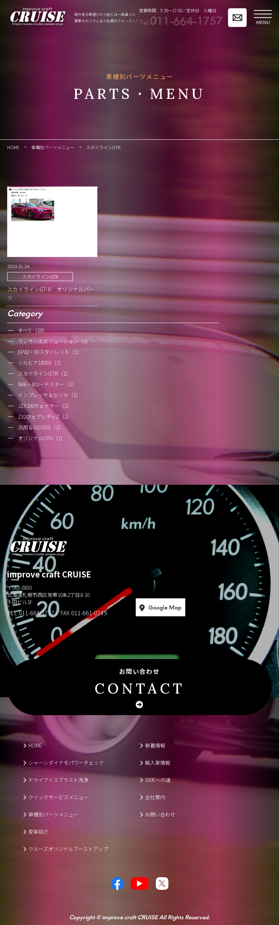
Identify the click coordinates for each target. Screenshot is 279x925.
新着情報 (152, 745)
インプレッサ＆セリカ (49, 395)
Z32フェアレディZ (45, 416)
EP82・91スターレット (50, 351)
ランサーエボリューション (54, 341)
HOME (32, 745)
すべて (32, 330)
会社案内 (152, 797)
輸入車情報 (155, 762)
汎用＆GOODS (40, 427)
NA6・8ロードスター (47, 384)
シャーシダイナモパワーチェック (63, 762)
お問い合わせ (139, 683)
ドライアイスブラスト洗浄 (55, 779)
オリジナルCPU (41, 438)
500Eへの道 (155, 779)
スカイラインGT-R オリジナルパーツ (50, 293)
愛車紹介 (35, 831)
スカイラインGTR (40, 276)
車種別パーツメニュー (51, 814)
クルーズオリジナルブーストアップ (65, 848)
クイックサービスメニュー (56, 797)
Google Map (190, 607)
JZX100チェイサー (45, 405)
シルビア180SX (41, 362)
